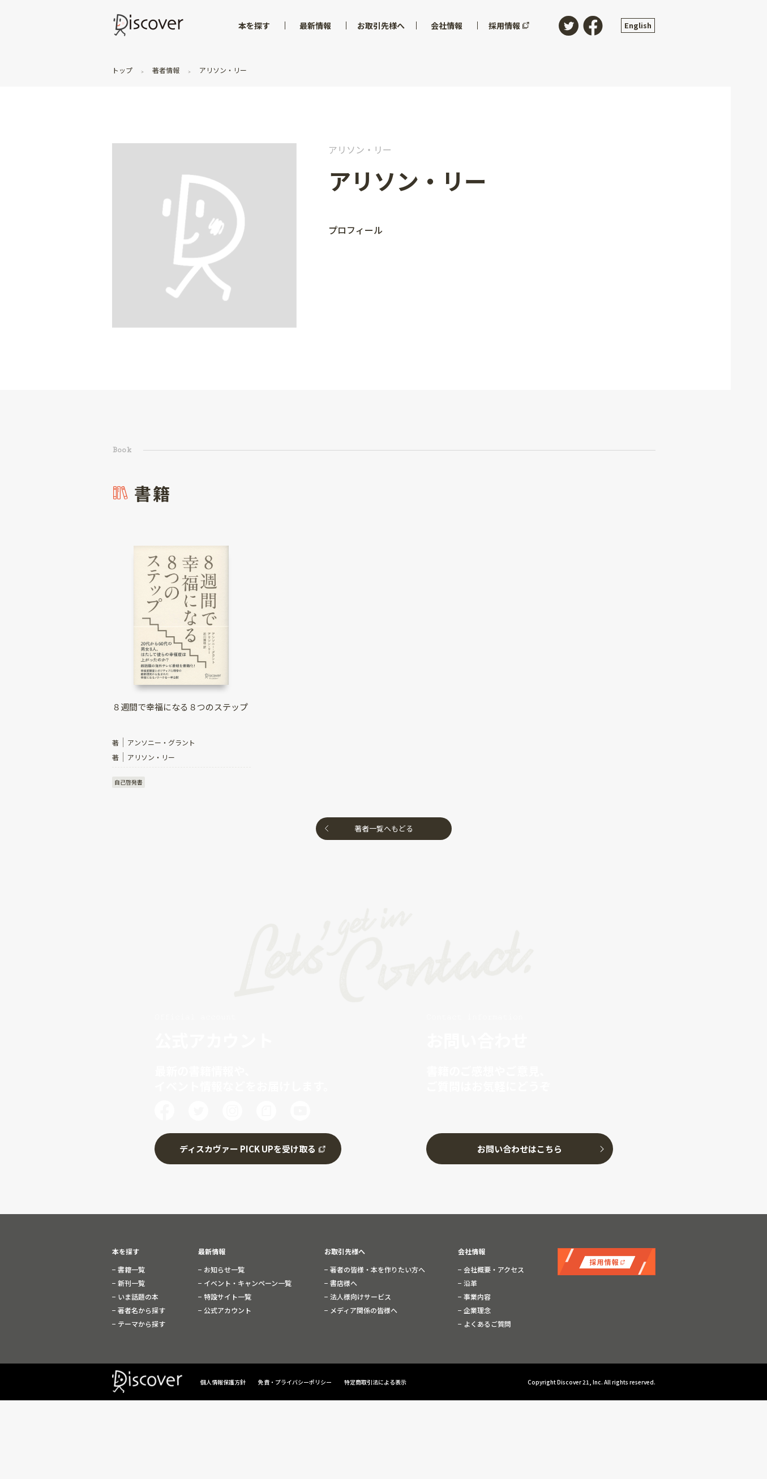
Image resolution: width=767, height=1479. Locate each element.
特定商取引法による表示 (375, 1382)
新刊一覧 (130, 1283)
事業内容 (476, 1296)
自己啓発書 (128, 782)
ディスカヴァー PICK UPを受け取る (247, 1149)
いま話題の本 (137, 1296)
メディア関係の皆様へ (362, 1310)
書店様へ (342, 1283)
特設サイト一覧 (226, 1296)
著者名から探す (140, 1310)
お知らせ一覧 (223, 1269)
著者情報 (166, 70)
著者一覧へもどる (383, 828)
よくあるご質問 (486, 1324)
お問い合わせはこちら (519, 1149)
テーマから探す (140, 1324)
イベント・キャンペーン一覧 (247, 1283)
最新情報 (211, 1251)
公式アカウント (226, 1310)
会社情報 (471, 1251)
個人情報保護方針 (223, 1382)
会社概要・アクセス (493, 1269)
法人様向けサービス (359, 1296)
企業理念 (476, 1310)
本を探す (125, 1251)
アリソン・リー (222, 70)
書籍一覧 (130, 1269)
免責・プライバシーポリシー (295, 1382)
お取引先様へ (344, 1251)
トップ (123, 70)
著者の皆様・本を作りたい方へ (376, 1269)
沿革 (469, 1283)
